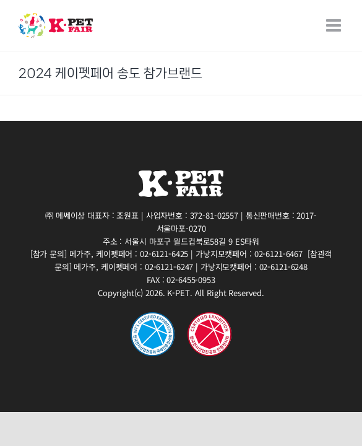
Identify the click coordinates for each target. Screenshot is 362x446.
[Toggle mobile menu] (334, 25)
